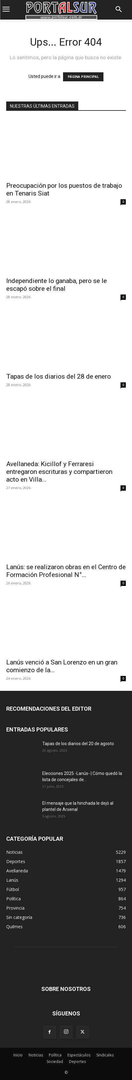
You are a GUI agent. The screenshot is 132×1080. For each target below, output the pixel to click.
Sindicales (105, 1055)
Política (55, 1055)
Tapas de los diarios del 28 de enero (58, 376)
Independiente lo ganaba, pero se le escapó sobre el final (56, 284)
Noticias (36, 1055)
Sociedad (55, 1061)
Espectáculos (78, 1055)
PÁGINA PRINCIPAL (83, 77)
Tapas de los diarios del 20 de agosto (78, 743)
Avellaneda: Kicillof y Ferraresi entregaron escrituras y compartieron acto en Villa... (59, 471)
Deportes (77, 1061)
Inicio (18, 1055)
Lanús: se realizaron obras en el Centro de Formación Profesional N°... (66, 570)
